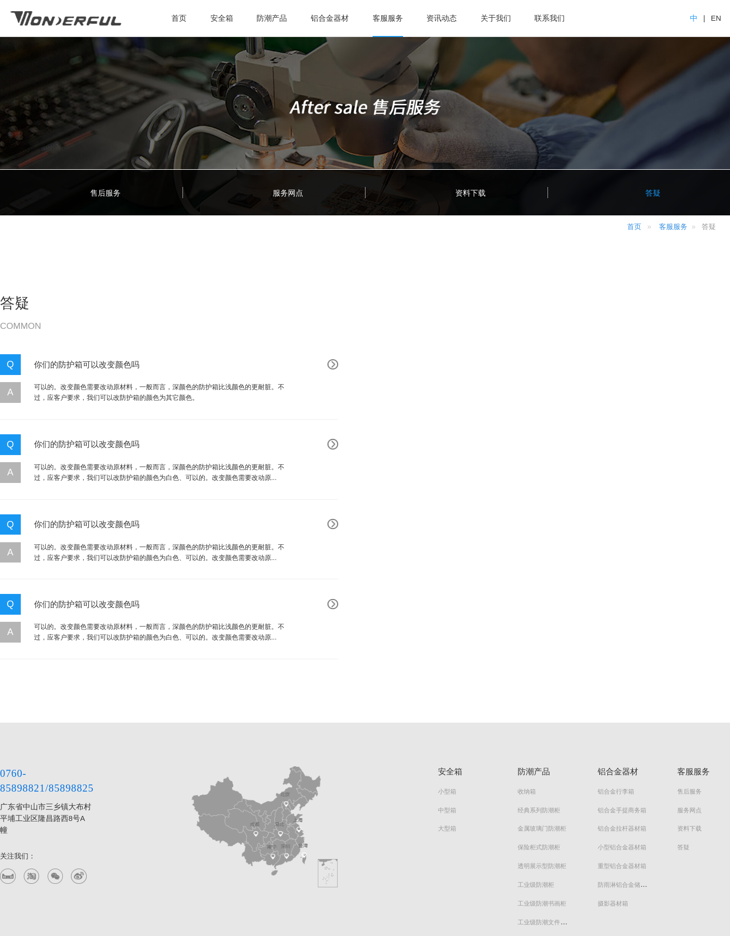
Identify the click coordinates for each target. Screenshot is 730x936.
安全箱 (221, 18)
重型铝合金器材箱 (622, 706)
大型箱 (447, 668)
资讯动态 (441, 18)
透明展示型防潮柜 (542, 706)
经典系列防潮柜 (539, 650)
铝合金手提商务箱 (622, 650)
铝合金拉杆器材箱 (622, 668)
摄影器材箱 (613, 743)
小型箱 (447, 631)
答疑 (683, 687)
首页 (179, 18)
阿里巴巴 (56, 877)
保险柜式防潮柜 (539, 687)
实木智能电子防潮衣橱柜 (551, 780)
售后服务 (689, 631)
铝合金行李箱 (616, 631)
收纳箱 (527, 631)
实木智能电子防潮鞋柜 (548, 799)
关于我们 (496, 18)
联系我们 (549, 18)
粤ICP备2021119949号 (238, 909)
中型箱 (447, 650)
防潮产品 (272, 18)
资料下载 (689, 668)
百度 (80, 877)
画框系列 (530, 837)
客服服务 (388, 18)
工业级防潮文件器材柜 (548, 762)
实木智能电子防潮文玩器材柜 (557, 818)
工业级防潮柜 (536, 725)
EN (716, 18)
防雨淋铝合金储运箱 (625, 725)
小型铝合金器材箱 (622, 687)
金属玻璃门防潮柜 (542, 668)
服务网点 (689, 650)
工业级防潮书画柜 (542, 743)
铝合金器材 (330, 18)
